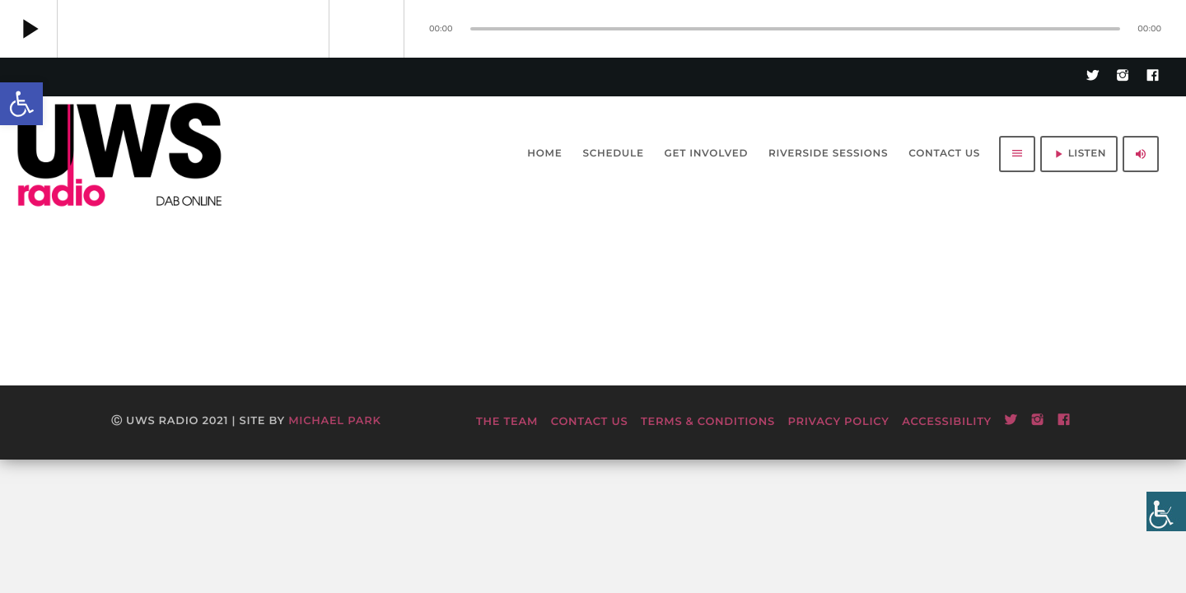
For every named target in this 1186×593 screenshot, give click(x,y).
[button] (21, 103)
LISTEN (1079, 154)
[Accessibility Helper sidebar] (1166, 511)
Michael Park (334, 420)
